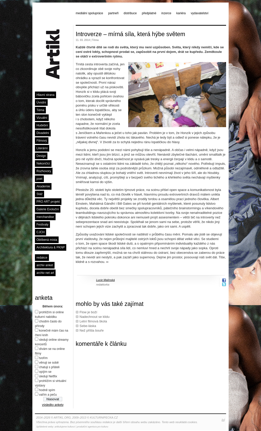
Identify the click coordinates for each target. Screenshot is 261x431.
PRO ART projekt (48, 201)
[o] (223, 419)
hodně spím (47, 390)
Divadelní (42, 133)
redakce (41, 257)
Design (41, 156)
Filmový (41, 140)
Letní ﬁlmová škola (93, 321)
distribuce (130, 13)
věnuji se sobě (49, 362)
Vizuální (41, 118)
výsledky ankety (53, 405)
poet (39, 179)
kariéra (181, 13)
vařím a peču (48, 394)
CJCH (40, 232)
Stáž (39, 194)
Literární (42, 148)
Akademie (43, 186)
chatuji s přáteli (49, 367)
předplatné (149, 13)
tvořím (43, 358)
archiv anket (44, 265)
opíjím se (45, 372)
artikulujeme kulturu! (65, 426)
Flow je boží (88, 312)
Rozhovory (43, 171)
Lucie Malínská (105, 279)
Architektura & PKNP (50, 247)
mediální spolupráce (89, 13)
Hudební (42, 125)
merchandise (45, 217)
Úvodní (41, 102)
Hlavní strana (45, 95)
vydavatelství (199, 13)
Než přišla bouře (92, 330)
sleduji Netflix (48, 376)
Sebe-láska (88, 326)
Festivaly (42, 224)
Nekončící (43, 163)
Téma (40, 110)
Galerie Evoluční (47, 209)
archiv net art (45, 273)
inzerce (166, 13)
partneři (113, 13)
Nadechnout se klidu (95, 317)
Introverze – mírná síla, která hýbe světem (130, 34)
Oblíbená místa (46, 240)
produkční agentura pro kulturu (92, 426)
